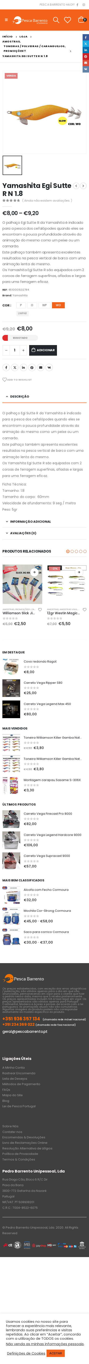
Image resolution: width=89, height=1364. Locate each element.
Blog (5, 1101)
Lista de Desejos (14, 1078)
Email (40, 367)
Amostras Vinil (68, 609)
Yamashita (20, 295)
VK (49, 367)
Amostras (8, 609)
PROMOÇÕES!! (22, 609)
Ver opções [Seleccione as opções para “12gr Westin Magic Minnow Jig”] (79, 572)
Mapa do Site (12, 1095)
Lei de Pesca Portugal (19, 1106)
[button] (68, 551)
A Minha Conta (13, 1067)
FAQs (6, 1089)
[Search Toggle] (56, 20)
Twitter (15, 367)
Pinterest (32, 367)
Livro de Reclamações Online (24, 1142)
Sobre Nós (10, 1126)
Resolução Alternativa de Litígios (27, 1148)
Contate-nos (12, 1132)
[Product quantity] (14, 350)
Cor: (6, 305)
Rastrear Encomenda (18, 1073)
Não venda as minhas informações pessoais (45, 1344)
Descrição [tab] (19, 396)
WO (58, 305)
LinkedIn (23, 367)
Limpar (22, 313)
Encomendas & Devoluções (23, 1137)
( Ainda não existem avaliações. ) (47, 201)
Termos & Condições (18, 1159)
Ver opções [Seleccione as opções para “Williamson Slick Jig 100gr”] (34, 572)
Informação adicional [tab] (30, 521)
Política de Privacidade (20, 1154)
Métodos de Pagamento (21, 1084)
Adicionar (46, 350)
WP (44, 305)
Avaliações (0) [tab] (23, 533)
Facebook (6, 367)
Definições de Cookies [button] (26, 1353)
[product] (22, 584)
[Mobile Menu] (6, 20)
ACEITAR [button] (55, 1353)
